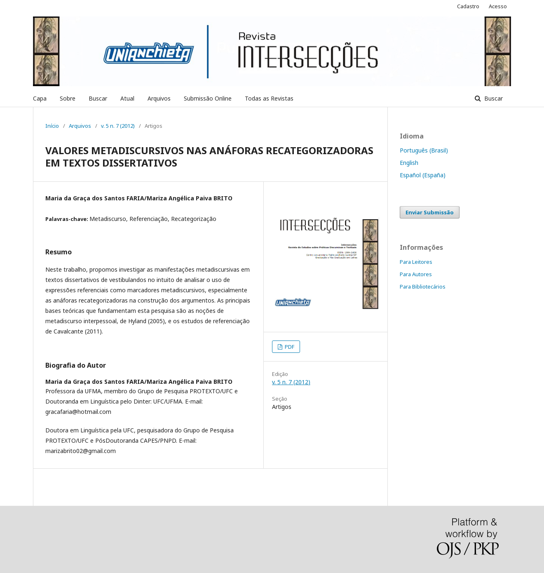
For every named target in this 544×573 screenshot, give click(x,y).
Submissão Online (208, 98)
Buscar (98, 98)
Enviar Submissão (430, 212)
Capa (40, 98)
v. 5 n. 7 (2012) (118, 125)
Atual (127, 98)
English (409, 163)
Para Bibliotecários (423, 286)
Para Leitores (416, 261)
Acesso (498, 6)
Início (52, 125)
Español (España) (423, 175)
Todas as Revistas (269, 98)
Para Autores (416, 274)
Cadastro (468, 6)
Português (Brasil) (424, 150)
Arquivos (159, 98)
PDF (289, 346)
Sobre (67, 98)
